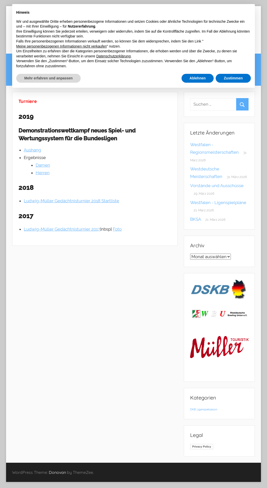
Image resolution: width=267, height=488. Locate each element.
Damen (43, 165)
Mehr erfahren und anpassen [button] (48, 78)
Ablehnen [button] (198, 78)
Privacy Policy (201, 446)
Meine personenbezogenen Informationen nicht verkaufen (61, 46)
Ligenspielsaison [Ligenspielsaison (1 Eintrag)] (207, 409)
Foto (117, 229)
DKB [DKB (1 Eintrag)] (193, 409)
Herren (43, 172)
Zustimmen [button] (233, 78)
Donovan (57, 472)
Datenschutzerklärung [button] (113, 56)
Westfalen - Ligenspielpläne (218, 202)
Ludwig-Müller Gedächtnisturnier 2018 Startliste (71, 200)
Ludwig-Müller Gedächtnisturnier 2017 (62, 229)
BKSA (195, 219)
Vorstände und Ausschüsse (216, 185)
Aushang (32, 149)
